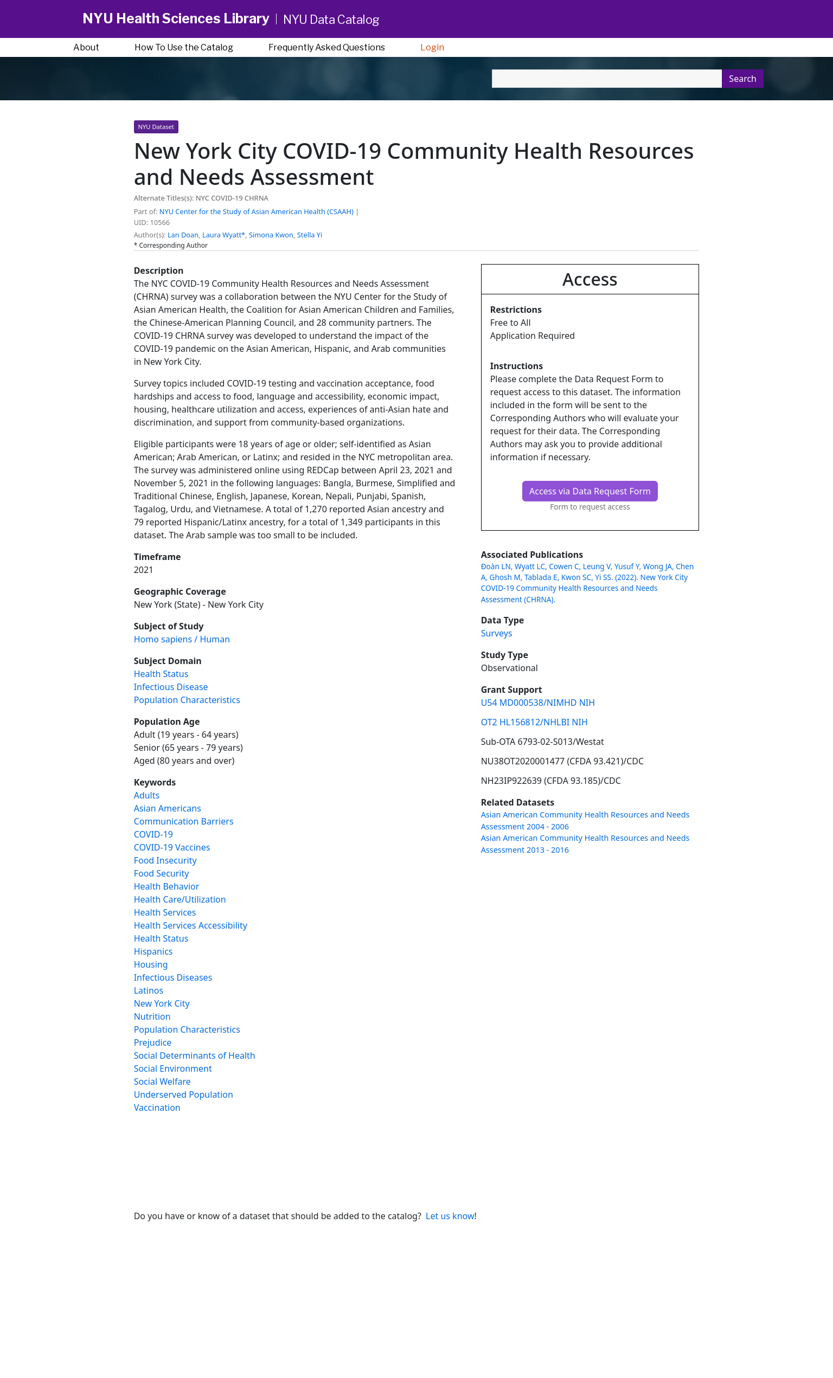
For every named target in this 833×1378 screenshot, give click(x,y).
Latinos (149, 990)
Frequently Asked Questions (326, 47)
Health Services (165, 912)
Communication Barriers (184, 821)
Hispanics (153, 951)
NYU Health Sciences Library (176, 18)
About (86, 47)
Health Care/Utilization (180, 899)
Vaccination (157, 1107)
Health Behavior (167, 886)
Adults (147, 795)
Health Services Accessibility (190, 925)
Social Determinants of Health (194, 1055)
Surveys (496, 633)
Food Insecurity (165, 860)
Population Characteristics (187, 700)
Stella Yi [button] (310, 235)
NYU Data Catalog (331, 19)
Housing (151, 964)
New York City (162, 1003)
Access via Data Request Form (590, 491)
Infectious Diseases (173, 977)
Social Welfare (162, 1081)
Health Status (161, 674)
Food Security (161, 873)
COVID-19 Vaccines (172, 847)
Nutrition (152, 1016)
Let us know (450, 1216)
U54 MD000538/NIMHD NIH (538, 703)
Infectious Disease (171, 687)
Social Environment (173, 1068)
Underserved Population (183, 1094)
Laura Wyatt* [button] (223, 235)
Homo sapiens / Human (182, 639)
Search (743, 79)
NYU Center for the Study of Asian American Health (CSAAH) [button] (256, 211)
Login (432, 47)
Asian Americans (167, 808)
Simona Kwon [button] (271, 235)
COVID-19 (153, 834)
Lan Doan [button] (183, 235)
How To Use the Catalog (183, 47)
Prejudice (153, 1042)
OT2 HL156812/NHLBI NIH (534, 722)
